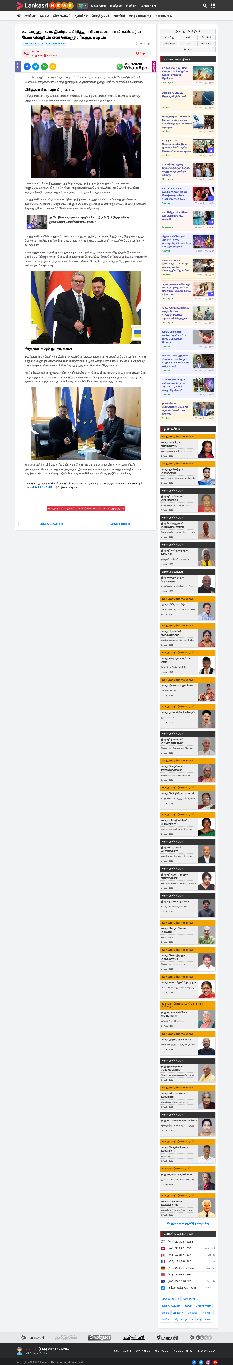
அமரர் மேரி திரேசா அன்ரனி (177, 793)
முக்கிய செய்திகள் (51, 523)
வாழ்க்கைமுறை (141, 16)
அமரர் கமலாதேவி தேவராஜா (178, 982)
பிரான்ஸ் (178, 1312)
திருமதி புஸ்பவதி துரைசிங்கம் (179, 1120)
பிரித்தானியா (203, 1305)
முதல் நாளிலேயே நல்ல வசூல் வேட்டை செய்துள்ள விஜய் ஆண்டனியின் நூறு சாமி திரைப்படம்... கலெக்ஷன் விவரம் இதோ (176, 313)
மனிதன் (116, 6)
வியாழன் (169, 43)
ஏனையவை (165, 16)
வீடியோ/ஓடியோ (183, 1319)
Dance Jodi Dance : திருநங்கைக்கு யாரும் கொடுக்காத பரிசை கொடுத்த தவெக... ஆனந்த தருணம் (174, 194)
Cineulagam (167, 82)
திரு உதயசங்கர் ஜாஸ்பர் (175, 901)
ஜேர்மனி (193, 1312)
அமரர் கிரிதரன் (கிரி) (173, 604)
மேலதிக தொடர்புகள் (178, 1234)
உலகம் (45, 16)
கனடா (187, 1305)
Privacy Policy (206, 1351)
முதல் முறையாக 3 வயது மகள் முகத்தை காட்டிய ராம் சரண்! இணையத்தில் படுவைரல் (176, 289)
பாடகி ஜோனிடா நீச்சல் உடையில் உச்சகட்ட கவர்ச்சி (175, 216)
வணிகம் (120, 16)
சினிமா (131, 6)
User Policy (162, 1351)
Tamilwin (166, 107)
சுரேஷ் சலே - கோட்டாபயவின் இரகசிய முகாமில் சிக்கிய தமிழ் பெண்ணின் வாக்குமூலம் (176, 146)
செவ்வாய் (206, 43)
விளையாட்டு (62, 16)
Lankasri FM (148, 6)
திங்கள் (187, 49)
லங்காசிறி (98, 6)
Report (142, 53)
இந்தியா (30, 16)
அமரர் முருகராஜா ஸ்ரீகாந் (176, 1039)
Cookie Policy (183, 1351)
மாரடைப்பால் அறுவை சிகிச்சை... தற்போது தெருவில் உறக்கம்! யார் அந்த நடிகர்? (175, 361)
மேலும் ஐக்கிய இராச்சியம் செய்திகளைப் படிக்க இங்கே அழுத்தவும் (86, 508)
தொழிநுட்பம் (101, 16)
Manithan (166, 203)
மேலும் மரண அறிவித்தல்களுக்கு (188, 1223)
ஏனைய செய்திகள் (177, 59)
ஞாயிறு (169, 37)
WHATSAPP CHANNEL (40, 487)
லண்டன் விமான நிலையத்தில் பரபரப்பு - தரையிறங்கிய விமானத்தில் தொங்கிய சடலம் (175, 265)
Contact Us (143, 1351)
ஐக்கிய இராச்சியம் (46, 55)
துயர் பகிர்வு (172, 429)
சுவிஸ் (165, 1312)
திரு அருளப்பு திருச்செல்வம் (177, 1174)
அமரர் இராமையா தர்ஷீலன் (177, 685)
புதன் (188, 43)
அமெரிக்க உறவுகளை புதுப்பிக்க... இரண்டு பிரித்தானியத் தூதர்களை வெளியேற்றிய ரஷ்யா (89, 220)
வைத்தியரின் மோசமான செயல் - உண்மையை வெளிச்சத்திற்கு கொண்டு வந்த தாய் (177, 122)
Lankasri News (49, 1362)
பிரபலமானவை (120, 523)
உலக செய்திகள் (171, 1305)
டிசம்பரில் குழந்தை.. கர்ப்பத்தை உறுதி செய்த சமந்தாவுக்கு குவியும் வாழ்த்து (176, 169)
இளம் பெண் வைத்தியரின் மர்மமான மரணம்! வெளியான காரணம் (175, 408)
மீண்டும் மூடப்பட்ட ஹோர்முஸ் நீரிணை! (174, 94)
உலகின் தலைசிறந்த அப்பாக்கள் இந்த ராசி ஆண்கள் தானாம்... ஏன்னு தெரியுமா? (174, 385)
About (127, 1351)
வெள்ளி (206, 37)
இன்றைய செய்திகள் (187, 31)
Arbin (35, 51)
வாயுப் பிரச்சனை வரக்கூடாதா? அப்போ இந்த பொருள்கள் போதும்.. (174, 337)
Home (115, 1351)
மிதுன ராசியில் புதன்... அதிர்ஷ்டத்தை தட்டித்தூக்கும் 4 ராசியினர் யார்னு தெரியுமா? (176, 241)
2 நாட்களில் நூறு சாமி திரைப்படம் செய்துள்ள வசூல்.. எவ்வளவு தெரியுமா (175, 73)
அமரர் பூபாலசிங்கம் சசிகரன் (178, 712)
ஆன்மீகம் (82, 16)
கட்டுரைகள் (203, 1319)
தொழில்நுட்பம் (170, 1298)
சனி (187, 37)
